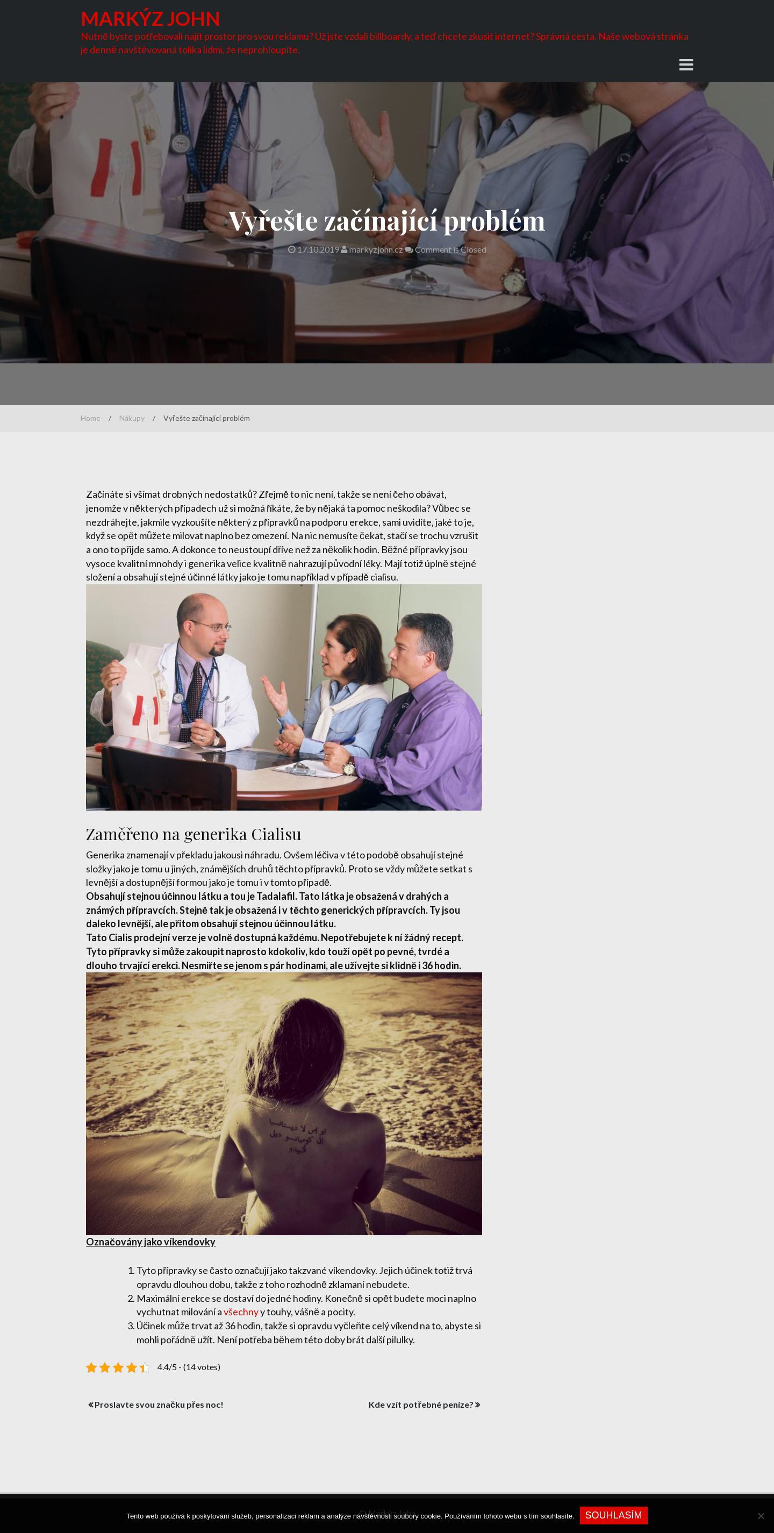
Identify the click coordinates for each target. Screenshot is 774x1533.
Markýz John (150, 18)
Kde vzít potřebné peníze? (421, 1404)
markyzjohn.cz (373, 249)
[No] (760, 1515)
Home (91, 417)
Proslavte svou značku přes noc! (159, 1404)
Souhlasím (613, 1515)
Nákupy (132, 417)
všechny (241, 1311)
